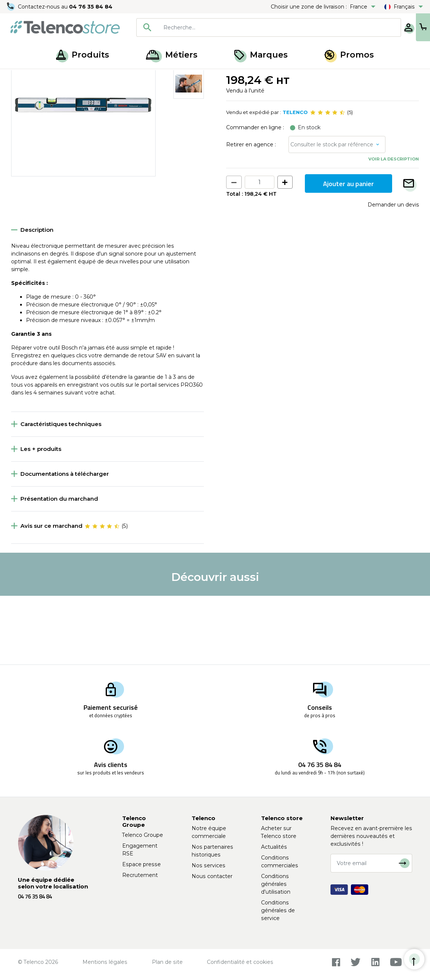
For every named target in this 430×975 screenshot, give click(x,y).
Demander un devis (393, 273)
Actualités (274, 847)
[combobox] (245, 27)
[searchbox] (256, 27)
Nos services (208, 865)
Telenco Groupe (142, 835)
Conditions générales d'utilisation (275, 884)
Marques (261, 55)
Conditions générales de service (278, 910)
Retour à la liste (34, 93)
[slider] (327, 181)
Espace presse (141, 864)
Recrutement (140, 875)
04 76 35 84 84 (92, 6)
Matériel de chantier (62, 77)
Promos (349, 55)
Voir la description (393, 227)
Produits (82, 55)
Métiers (172, 55)
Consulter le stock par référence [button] (331, 213)
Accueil (20, 77)
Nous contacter (212, 876)
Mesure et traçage (117, 77)
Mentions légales (104, 962)
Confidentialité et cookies (240, 962)
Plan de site (167, 962)
